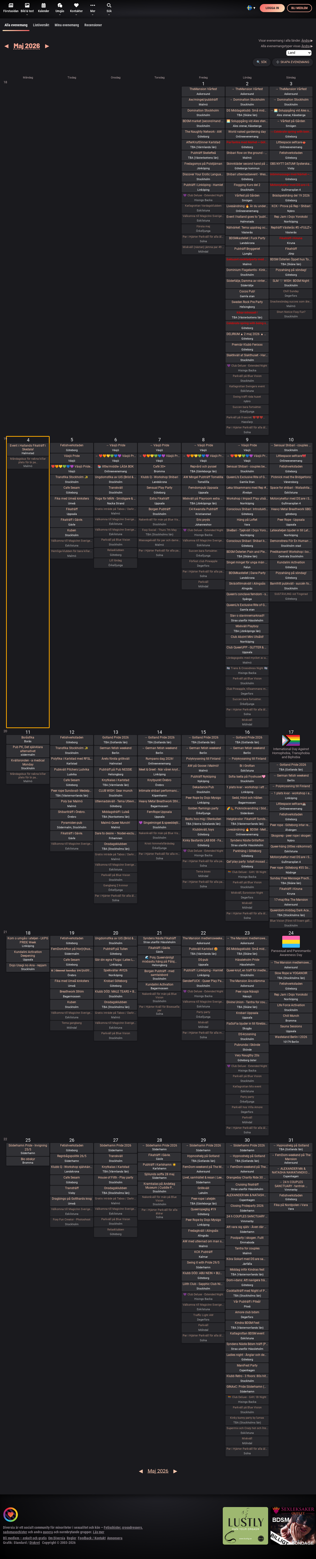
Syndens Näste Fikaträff (159, 938)
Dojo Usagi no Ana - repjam (28, 965)
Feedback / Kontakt (92, 1538)
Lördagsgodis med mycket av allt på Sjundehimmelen (247, 658)
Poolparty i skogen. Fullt (247, 1238)
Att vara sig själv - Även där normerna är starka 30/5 (247, 1227)
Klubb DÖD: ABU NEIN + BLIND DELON (203, 1273)
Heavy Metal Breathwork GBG (291, 509)
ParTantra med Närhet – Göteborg (247, 142)
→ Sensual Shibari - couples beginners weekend (290, 445)
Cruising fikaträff (247, 1184)
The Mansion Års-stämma (247, 981)
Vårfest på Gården (247, 195)
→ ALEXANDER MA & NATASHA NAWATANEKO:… (291, 1170)
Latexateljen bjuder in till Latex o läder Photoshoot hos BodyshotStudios (290, 530)
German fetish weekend (116, 748)
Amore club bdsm (247, 1312)
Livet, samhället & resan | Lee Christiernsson (203, 1177)
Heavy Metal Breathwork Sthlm (159, 801)
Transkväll (116, 487)
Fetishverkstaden (291, 153)
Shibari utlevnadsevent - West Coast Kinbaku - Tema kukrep (247, 174)
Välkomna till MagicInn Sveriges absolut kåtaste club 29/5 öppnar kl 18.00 (203, 1304)
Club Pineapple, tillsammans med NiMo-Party (247, 689)
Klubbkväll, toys (203, 829)
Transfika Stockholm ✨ (71, 477)
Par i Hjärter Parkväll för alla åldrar (203, 236)
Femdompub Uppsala (203, 487)
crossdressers (132, 1527)
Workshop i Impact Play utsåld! (247, 498)
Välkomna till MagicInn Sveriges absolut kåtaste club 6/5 (115, 529)
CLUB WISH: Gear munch (116, 790)
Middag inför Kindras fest (247, 1269)
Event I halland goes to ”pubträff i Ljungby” (247, 216)
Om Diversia (56, 1538)
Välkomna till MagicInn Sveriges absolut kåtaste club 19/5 (71, 1013)
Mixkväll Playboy (247, 626)
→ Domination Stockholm (247, 99)
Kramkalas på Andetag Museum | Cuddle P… (159, 1186)
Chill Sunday (291, 291)
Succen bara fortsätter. (247, 407)
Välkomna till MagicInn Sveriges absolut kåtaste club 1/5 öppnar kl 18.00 (203, 216)
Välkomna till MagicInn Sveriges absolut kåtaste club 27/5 (115, 1209)
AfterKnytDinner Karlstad (203, 142)
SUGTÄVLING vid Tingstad (291, 594)
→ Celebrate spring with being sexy (290, 131)
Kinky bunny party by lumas (247, 1417)
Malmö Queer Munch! (115, 823)
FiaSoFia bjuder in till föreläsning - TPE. (247, 1023)
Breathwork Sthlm (72, 991)
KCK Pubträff (203, 1252)
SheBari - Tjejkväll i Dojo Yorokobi (247, 530)
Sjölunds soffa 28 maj (159, 1174)
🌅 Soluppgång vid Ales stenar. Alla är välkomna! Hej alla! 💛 (247, 121)
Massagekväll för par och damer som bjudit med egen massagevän (159, 540)
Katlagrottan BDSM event (247, 1333)
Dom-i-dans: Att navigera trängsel (247, 1280)
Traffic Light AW (203, 1315)
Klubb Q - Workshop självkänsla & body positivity (71, 1167)
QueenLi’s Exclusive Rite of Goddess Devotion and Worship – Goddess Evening (247, 605)
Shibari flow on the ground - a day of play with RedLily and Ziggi (247, 153)
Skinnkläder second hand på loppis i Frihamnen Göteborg (247, 164)
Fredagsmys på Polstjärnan (203, 164)
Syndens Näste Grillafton (247, 840)
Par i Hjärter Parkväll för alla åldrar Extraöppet (115, 895)
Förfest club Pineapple (203, 561)
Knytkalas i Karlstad (115, 780)
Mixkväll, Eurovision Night (247, 892)
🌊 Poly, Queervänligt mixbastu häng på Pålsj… (159, 959)
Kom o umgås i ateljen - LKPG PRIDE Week (28, 940)
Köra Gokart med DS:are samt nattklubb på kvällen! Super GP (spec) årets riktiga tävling (247, 1259)
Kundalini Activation (291, 562)
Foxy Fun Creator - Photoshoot (71, 1219)
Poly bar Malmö (72, 801)
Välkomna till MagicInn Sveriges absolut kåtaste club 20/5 (115, 1023)
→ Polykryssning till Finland (247, 758)
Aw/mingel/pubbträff (203, 99)
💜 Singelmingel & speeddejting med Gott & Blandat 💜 (159, 823)
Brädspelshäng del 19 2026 (291, 195)
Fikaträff (291, 249)
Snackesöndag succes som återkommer (290, 301)
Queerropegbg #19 (203, 1209)
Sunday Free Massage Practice (290, 878)
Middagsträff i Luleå (115, 812)
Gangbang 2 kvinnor (115, 885)
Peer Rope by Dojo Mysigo (203, 798)
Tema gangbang (72, 1023)
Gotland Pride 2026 (115, 737)
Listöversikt (41, 25)
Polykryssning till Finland (203, 758)
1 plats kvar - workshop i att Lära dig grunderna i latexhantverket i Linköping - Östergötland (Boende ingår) (247, 787)
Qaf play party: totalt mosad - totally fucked (247, 861)
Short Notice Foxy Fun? (291, 312)
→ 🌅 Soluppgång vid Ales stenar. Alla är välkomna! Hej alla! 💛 (290, 110)
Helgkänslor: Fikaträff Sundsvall (247, 819)
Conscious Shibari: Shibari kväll (247, 541)
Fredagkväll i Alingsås (203, 1231)
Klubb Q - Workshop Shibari (159, 477)
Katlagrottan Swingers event (247, 386)
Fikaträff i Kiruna (290, 238)
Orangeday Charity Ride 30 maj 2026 (247, 1177)
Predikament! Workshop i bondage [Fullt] (290, 552)
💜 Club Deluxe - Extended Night (203, 195)
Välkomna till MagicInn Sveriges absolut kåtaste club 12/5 (71, 843)
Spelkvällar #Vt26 (116, 970)
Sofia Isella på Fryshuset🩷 (247, 776)
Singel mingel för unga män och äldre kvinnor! (247, 562)
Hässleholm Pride (247, 960)
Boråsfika (27, 737)
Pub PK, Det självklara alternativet (28, 749)
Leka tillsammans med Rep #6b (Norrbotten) (247, 487)
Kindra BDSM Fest (247, 1323)
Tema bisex (203, 871)
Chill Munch (291, 1016)
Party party (203, 1012)
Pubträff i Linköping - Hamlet (203, 185)
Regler (71, 1538)
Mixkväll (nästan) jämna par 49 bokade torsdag (203, 247)
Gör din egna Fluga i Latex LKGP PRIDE (115, 960)
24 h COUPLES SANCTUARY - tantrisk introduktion (247, 1216)
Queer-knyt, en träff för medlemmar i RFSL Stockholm (247, 970)
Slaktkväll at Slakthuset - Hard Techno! (247, 355)
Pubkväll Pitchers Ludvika (71, 769)
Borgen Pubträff (159, 509)
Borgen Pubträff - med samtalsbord (159, 973)
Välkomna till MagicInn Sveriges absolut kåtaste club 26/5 (71, 1209)
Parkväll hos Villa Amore (247, 1107)
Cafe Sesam (72, 487)
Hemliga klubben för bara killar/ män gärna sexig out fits (71, 551)
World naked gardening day (247, 131)
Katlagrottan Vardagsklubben (203, 205)
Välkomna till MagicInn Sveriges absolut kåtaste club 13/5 (115, 864)
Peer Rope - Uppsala (291, 520)
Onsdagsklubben (115, 844)
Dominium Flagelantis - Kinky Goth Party (247, 270)
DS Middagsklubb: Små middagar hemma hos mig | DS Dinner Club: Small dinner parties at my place (247, 110)
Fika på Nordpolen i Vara (291, 1205)
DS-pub (203, 960)
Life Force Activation (291, 1005)
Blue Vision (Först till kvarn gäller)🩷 (290, 920)
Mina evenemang (67, 25)
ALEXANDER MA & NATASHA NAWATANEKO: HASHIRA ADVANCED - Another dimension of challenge (247, 1195)
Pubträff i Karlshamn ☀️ (159, 1164)
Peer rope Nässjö (247, 991)
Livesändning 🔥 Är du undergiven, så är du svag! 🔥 (247, 206)
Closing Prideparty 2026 (247, 1206)
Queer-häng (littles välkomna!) (291, 846)
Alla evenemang (16, 27)
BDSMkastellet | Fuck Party (247, 238)
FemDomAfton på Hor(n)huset (71, 949)
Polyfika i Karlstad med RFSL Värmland (71, 758)
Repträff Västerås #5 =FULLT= (291, 227)
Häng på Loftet (247, 520)
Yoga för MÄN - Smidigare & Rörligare (115, 498)
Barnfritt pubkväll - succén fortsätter (290, 583)
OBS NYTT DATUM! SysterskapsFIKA (290, 164)
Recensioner (93, 25)
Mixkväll (247, 720)
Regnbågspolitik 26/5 (71, 1156)
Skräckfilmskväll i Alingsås (247, 583)
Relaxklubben (115, 550)
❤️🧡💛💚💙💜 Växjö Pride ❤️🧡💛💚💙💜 (71, 466)
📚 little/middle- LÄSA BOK (116, 466)
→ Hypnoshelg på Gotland (247, 1156)
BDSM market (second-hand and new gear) (203, 121)
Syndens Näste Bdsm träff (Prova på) (247, 1344)
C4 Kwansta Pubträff (203, 509)
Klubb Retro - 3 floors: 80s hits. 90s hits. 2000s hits (247, 1376)
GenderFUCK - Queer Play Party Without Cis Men (203, 981)
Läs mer (98, 1532)
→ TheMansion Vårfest (247, 89)
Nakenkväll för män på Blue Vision (159, 519)
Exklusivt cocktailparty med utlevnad (247, 259)
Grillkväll (203, 1188)
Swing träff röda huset (247, 396)
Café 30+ (159, 466)
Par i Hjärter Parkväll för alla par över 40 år (159, 550)
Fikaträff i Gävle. (72, 520)
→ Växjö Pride (115, 445)
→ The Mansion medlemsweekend (247, 938)
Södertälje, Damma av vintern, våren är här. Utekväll (247, 281)
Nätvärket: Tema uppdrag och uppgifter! (247, 227)
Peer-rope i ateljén (203, 1198)
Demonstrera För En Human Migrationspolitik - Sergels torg (290, 541)
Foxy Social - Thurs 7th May (159, 530)
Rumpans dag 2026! (159, 758)
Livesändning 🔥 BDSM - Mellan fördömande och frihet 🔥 (247, 829)
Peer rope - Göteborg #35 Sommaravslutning (290, 867)
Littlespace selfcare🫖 (291, 142)
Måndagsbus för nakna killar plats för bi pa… (28, 460)
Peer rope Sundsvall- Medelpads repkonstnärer (71, 790)
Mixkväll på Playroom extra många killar (203, 498)
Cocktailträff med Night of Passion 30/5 (247, 1291)
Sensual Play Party (159, 487)
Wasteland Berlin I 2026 (291, 1037)
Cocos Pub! (247, 291)
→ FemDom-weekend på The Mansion (247, 1167)
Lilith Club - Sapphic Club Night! (203, 1284)
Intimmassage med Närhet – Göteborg (290, 174)
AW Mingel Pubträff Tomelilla (203, 477)
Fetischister (112, 1527)
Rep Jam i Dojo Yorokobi (291, 216)
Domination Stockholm (203, 110)
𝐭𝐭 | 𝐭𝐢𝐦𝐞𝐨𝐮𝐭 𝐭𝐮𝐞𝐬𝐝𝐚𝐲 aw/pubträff (71, 970)
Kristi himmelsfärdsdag (159, 843)
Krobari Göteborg (115, 981)
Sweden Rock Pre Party (247, 302)
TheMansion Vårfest (203, 89)
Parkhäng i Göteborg (247, 851)
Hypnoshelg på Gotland (203, 1156)
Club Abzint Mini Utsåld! (247, 637)
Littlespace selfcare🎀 (291, 456)
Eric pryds (203, 520)
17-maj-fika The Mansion (291, 899)
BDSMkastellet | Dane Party (247, 573)
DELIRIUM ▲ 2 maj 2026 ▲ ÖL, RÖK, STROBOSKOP (247, 334)
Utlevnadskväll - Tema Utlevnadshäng (115, 801)
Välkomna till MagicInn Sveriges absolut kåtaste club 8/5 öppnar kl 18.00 (203, 540)
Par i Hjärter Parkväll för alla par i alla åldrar (203, 571)
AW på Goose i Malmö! (203, 766)
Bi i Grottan (247, 766)
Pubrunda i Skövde (247, 1045)
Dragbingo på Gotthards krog (72, 1198)
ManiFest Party (247, 1365)
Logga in (272, 8)
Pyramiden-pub (71, 823)
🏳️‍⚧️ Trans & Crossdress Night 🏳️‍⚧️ (247, 668)
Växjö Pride (72, 456)
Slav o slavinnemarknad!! (247, 615)
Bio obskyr (28, 1159)
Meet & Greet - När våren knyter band (159, 769)
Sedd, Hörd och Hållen (247, 798)
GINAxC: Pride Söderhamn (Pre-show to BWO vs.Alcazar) (247, 1386)
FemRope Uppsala (159, 812)
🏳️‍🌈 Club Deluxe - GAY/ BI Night (247, 872)
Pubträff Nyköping (203, 776)
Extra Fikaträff (159, 498)
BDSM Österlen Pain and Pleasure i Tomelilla (247, 552)
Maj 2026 (27, 45)
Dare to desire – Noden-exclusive (115, 833)
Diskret (34, 1543)
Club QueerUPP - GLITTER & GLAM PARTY (247, 647)
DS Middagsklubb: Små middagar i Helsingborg (247, 949)
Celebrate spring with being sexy (247, 323)
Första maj (203, 226)
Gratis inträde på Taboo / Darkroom (115, 509)
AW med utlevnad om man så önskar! (203, 1241)
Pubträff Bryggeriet (247, 249)
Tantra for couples (247, 1248)
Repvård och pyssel (203, 466)
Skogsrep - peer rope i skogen (291, 835)
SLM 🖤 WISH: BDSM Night (291, 281)
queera (48, 1532)
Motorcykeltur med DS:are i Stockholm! (290, 185)
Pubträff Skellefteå (203, 153)
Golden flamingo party (203, 808)
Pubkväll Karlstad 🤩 (203, 949)
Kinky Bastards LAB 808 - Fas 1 (203, 840)
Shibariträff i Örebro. (71, 812)
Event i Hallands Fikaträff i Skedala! (28, 447)
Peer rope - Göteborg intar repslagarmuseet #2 (290, 825)
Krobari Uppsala (247, 1013)
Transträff (72, 1188)
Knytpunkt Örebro (159, 780)
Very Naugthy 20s (247, 1055)
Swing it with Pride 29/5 (203, 1262)
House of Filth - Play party (115, 1177)
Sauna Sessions (291, 1026)
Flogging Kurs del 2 (247, 185)
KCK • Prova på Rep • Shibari (291, 206)
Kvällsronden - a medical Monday (28, 762)
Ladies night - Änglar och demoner (247, 1355)
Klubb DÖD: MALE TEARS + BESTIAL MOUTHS (115, 991)
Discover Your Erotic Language (203, 174)
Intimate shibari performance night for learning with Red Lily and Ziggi (159, 790)
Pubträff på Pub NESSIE (115, 769)
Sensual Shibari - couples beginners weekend (247, 466)
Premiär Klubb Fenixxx (247, 344)
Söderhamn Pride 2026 (115, 1145)
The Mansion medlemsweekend (203, 938)
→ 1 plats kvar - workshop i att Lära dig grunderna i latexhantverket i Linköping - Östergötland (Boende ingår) (290, 793)
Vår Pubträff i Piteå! (247, 1301)
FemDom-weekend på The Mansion (203, 1167)
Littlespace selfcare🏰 (291, 804)
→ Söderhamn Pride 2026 (159, 1145)
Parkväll (203, 582)
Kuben (71, 530)
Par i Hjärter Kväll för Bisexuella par (159, 1008)
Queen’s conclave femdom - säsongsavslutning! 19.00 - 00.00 (247, 594)
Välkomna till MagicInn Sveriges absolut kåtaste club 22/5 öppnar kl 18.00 (203, 1001)
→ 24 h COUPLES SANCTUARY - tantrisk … (291, 1184)
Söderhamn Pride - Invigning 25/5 (28, 1147)
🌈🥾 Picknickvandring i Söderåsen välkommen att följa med (247, 808)
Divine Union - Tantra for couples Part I (247, 1002)
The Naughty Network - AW (203, 131)
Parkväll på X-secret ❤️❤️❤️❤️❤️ (247, 417)
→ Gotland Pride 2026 (159, 737)
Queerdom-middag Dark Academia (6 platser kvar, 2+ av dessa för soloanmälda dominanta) (290, 910)
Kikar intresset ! (247, 312)
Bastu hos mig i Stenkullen (203, 819)
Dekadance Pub (203, 787)
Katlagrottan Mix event (247, 1086)
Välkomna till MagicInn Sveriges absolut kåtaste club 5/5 (71, 540)
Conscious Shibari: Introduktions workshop (247, 509)
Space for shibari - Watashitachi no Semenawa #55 (290, 487)
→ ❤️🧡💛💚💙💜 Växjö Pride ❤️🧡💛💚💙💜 (115, 456)
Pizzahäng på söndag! (291, 270)
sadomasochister (15, 1532)
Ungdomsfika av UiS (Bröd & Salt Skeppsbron (115, 477)
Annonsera (114, 1538)
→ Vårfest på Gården (291, 121)
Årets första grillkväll (116, 758)
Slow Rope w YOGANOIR (291, 973)
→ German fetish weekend (159, 748)
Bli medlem (299, 8)
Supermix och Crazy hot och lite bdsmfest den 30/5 (247, 1428)
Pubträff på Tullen (115, 949)
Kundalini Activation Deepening (28, 954)
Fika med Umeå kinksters (72, 498)
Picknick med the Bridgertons (291, 477)
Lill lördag (115, 560)
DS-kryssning (247, 1034)
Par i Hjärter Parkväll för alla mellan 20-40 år (159, 854)
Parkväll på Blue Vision (247, 376)
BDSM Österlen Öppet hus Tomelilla (290, 259)
